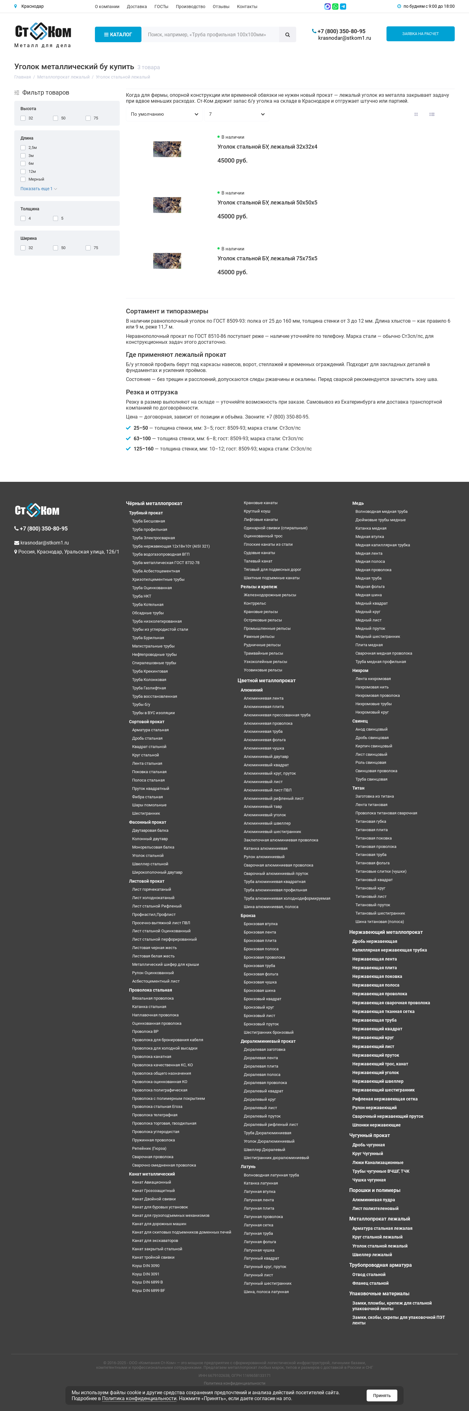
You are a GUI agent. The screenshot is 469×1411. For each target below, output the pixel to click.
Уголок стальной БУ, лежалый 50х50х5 (267, 202)
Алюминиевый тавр (263, 806)
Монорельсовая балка (153, 847)
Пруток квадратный (150, 788)
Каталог (118, 35)
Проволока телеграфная (154, 1115)
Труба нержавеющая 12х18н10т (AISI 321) (171, 546)
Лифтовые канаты (261, 519)
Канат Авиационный (151, 1182)
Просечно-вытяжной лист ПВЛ (161, 923)
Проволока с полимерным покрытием (168, 1098)
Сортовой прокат (146, 721)
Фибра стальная (147, 797)
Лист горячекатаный (151, 889)
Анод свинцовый (371, 729)
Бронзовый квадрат (262, 999)
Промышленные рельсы (267, 628)
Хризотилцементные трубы (158, 579)
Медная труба (368, 578)
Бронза (248, 915)
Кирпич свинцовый (373, 746)
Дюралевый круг (260, 1099)
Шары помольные (149, 805)
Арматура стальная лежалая (382, 1228)
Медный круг (367, 611)
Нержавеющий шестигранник (383, 1089)
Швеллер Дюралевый (264, 1149)
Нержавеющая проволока (379, 993)
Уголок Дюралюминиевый (269, 1141)
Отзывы (221, 6)
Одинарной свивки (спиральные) (276, 528)
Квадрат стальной (149, 746)
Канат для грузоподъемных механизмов (170, 1215)
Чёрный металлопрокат (154, 503)
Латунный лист (258, 1275)
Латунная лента (259, 1200)
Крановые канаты (261, 502)
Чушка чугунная (369, 1179)
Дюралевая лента (261, 1057)
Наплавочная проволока (155, 1015)
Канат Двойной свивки (154, 1199)
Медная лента (368, 553)
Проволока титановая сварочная (386, 813)
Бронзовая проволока (264, 957)
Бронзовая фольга (261, 974)
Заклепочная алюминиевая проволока (281, 840)
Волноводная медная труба (381, 511)
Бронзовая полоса (261, 949)
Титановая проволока (375, 846)
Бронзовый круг (259, 1007)
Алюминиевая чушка (264, 748)
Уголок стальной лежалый (380, 1245)
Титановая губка (370, 821)
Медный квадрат (371, 603)
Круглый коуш (257, 511)
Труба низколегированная (157, 621)
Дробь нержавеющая (374, 941)
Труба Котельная (147, 604)
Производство (190, 6)
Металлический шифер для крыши (165, 964)
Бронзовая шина (259, 990)
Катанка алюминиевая (266, 848)
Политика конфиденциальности (235, 1383)
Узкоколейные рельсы (265, 661)
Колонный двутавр (150, 838)
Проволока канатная (151, 1056)
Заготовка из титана (374, 796)
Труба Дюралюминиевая (267, 1133)
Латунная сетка (258, 1225)
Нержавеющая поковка (377, 976)
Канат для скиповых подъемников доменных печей (181, 1232)
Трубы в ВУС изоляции (153, 712)
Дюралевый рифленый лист (271, 1124)
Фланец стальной (370, 1283)
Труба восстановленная (154, 696)
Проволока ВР (145, 1031)
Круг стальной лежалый (377, 1236)
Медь (358, 503)
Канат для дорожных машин (159, 1223)
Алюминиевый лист (263, 781)
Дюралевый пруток (262, 1116)
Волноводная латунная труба (271, 1175)
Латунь (248, 1166)
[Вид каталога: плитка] (416, 114)
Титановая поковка (373, 838)
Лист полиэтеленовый (375, 1208)
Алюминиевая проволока (268, 723)
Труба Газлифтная (149, 688)
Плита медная (369, 645)
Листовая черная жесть (154, 947)
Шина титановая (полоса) (379, 921)
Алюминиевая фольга (265, 739)
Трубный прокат (146, 512)
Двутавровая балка (150, 830)
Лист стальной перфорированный (164, 939)
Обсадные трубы (148, 613)
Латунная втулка (259, 1191)
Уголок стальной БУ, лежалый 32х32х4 (267, 146)
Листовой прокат (146, 881)
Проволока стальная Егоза (157, 1106)
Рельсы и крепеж (259, 586)
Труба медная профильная (380, 661)
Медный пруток (370, 628)
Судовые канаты (259, 552)
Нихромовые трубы (373, 703)
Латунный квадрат (261, 1258)
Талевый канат (258, 561)
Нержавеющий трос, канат (380, 1063)
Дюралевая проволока (265, 1082)
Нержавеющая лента (374, 958)
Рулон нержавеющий (374, 1107)
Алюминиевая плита (264, 706)
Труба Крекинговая (150, 671)
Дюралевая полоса (262, 1074)
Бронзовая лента (260, 932)
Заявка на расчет (420, 33)
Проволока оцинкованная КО (159, 1081)
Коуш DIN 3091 (145, 1274)
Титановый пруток (372, 905)
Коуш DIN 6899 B (147, 1282)
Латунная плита (259, 1208)
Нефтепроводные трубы (154, 654)
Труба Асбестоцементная (156, 571)
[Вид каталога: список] (432, 114)
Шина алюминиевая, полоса (271, 906)
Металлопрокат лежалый (379, 1219)
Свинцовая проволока (376, 770)
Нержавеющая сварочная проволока (391, 1002)
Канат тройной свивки (153, 1257)
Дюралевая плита (261, 1066)
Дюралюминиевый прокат (268, 1041)
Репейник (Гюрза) (149, 1148)
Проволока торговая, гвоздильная (164, 1123)
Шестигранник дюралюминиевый (276, 1157)
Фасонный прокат (147, 822)
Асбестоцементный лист (156, 981)
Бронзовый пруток (261, 1024)
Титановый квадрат (374, 879)
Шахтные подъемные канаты (272, 578)
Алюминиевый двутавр (266, 756)
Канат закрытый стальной (157, 1249)
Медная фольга (370, 586)
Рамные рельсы (259, 636)
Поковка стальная (149, 771)
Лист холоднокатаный (153, 897)
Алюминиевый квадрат (266, 765)
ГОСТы (161, 6)
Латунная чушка (259, 1250)
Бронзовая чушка (260, 982)
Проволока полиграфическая (159, 1090)
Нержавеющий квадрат (377, 1028)
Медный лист (368, 620)
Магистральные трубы (153, 646)
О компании (107, 6)
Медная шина (368, 595)
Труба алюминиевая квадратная (275, 881)
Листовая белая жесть (153, 956)
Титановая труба (370, 854)
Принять (382, 1395)
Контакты (247, 6)
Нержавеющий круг (373, 1037)
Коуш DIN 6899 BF (148, 1290)
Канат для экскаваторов (155, 1240)
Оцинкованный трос (263, 536)
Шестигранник (146, 813)
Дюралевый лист (260, 1107)
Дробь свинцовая (372, 737)
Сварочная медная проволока (383, 653)
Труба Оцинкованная (152, 587)
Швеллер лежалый (372, 1254)
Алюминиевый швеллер (267, 823)
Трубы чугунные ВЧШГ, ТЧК (380, 1171)
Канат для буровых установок (160, 1207)
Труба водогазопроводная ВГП (161, 554)
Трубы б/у (141, 704)
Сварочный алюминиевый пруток (276, 873)
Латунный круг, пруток (265, 1266)
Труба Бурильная (148, 637)
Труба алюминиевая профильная (275, 890)
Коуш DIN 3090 (145, 1265)
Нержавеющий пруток (375, 1055)
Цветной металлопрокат (267, 680)
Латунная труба (258, 1233)
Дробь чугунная (368, 1144)
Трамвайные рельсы (263, 653)
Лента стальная (147, 763)
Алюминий (252, 690)
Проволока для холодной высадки (165, 1048)
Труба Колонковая (149, 679)
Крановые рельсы (261, 611)
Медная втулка (369, 536)
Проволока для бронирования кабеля (167, 1039)
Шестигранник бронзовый (269, 1032)
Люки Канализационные (378, 1162)
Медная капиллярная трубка (382, 545)
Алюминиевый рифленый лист (274, 798)
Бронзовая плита (260, 940)
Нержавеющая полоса (376, 985)
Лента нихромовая (373, 678)
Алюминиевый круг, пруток (270, 773)
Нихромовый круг (372, 712)
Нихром (360, 670)
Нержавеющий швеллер (378, 1081)
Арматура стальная (150, 730)
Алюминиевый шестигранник (272, 831)
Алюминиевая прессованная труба (277, 715)
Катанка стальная (149, 1006)
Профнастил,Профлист (154, 914)
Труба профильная (149, 529)
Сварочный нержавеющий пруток (387, 1116)
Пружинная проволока (153, 1140)
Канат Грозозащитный (153, 1190)
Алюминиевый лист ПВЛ (268, 790)
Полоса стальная (148, 780)
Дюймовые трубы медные (380, 519)
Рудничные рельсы (262, 645)
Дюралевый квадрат (263, 1091)
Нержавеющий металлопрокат (386, 932)
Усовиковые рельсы (263, 670)
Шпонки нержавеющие (376, 1124)
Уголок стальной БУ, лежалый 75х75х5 (267, 258)
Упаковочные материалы (379, 1294)
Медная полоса (370, 561)
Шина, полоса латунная (266, 1291)
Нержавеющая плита (374, 967)
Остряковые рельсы (263, 620)
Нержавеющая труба (374, 1020)
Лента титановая (371, 804)
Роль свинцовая (370, 762)
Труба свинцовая (371, 779)
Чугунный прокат (369, 1135)
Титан (358, 788)
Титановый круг (370, 888)
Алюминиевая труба (263, 731)
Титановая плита (371, 829)
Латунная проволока (263, 1216)
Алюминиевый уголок (265, 815)
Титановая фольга (372, 863)
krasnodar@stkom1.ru (344, 38)
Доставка (137, 6)
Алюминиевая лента (264, 698)
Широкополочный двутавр (157, 872)
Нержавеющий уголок (375, 1072)
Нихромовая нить (372, 687)
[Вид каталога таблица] (447, 114)
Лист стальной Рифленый (157, 906)
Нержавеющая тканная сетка (383, 1011)
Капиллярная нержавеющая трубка (389, 949)
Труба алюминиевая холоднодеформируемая (287, 898)
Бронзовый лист (259, 1015)
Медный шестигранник (377, 636)
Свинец (360, 721)
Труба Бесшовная (148, 521)
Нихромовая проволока (377, 695)
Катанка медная (370, 528)
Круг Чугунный (367, 1153)
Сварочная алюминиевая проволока (278, 865)
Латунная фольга (260, 1241)
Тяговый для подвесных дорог (272, 569)
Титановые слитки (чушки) (381, 871)
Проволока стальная (150, 990)
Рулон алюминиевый (264, 856)
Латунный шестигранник (268, 1283)
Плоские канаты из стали (268, 544)
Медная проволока (373, 569)
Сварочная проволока (152, 1156)
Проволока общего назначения (161, 1073)
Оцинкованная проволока (156, 1023)
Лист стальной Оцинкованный (161, 931)
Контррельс (255, 603)
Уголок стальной (148, 855)
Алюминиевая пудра (373, 1199)
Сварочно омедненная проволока (164, 1165)
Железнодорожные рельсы (270, 595)
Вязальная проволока (153, 998)
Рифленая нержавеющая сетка (385, 1098)
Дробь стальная (147, 738)
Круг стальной (145, 755)
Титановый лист (370, 896)
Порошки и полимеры (374, 1190)
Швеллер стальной (150, 864)
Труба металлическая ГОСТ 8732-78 (165, 562)
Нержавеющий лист (373, 1046)
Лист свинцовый (371, 754)
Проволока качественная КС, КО (162, 1065)
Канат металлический (152, 1173)
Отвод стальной (369, 1274)
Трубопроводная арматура (380, 1265)
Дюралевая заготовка (264, 1049)
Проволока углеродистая (155, 1131)
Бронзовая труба (259, 965)
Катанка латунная (261, 1183)
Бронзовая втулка (261, 923)
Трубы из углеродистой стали (160, 629)
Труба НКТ (141, 596)
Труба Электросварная (153, 537)
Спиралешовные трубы (154, 663)
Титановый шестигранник (380, 913)
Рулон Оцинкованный (153, 972)
